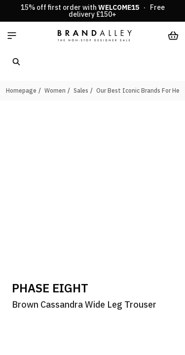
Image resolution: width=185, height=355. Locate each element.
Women (55, 90)
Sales (81, 90)
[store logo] (95, 35)
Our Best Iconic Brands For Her (139, 90)
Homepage (21, 90)
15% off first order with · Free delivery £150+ (93, 11)
